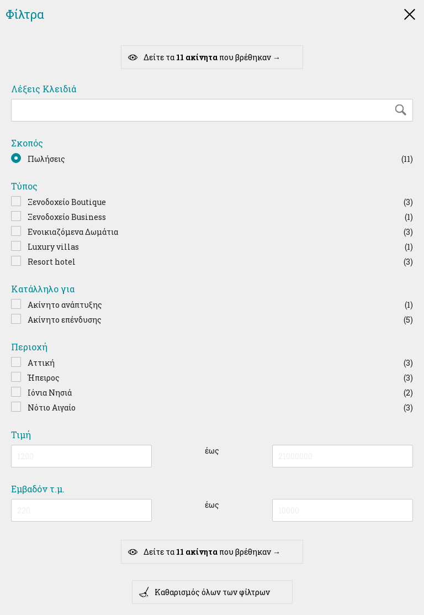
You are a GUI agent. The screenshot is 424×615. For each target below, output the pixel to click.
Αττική (41, 363)
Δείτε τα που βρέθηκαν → (203, 57)
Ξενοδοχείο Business (67, 217)
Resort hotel (52, 261)
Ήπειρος (44, 377)
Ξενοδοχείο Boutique (67, 202)
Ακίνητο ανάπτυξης (65, 304)
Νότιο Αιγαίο (52, 407)
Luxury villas (53, 246)
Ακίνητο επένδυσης (65, 319)
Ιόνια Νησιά (50, 392)
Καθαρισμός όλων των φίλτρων (204, 592)
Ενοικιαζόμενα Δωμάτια (73, 232)
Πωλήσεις (46, 159)
